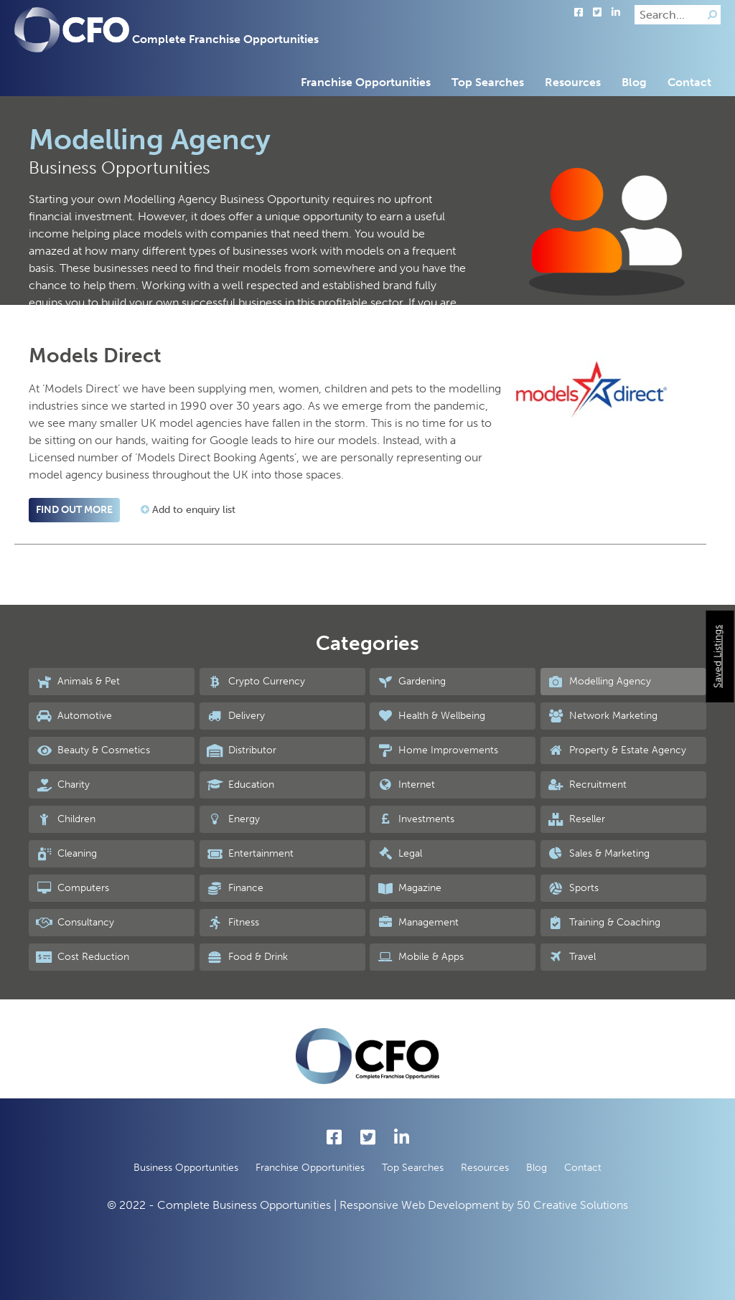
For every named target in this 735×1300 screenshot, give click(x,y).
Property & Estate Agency (617, 750)
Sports (573, 888)
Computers (72, 888)
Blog (634, 82)
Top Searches (487, 82)
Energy (233, 819)
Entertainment (250, 853)
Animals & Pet (78, 681)
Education (240, 784)
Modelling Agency (599, 681)
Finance (235, 888)
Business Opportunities (186, 1168)
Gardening (411, 681)
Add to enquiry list (188, 510)
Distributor (241, 750)
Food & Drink (247, 957)
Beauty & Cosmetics (93, 750)
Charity (63, 784)
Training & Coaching (604, 922)
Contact (689, 82)
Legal (399, 853)
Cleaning (66, 853)
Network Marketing (602, 716)
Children (65, 819)
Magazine (409, 888)
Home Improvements (437, 750)
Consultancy (75, 922)
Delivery (236, 716)
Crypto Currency (256, 681)
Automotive (74, 716)
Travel (572, 957)
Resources (573, 82)
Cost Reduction (82, 957)
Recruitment (587, 784)
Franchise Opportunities (366, 82)
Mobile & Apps (420, 957)
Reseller (576, 819)
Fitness (233, 922)
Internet (406, 784)
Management (418, 922)
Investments (415, 819)
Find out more (74, 510)
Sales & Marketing (599, 853)
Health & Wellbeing (431, 716)
